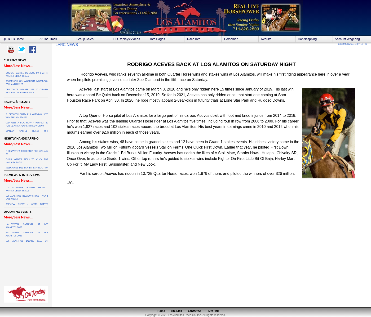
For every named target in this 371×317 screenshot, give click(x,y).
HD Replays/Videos (126, 39)
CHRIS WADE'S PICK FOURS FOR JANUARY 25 (27, 152)
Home (161, 310)
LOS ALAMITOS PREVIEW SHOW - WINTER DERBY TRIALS (27, 189)
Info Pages (157, 39)
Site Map (176, 310)
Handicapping (307, 39)
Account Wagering (347, 39)
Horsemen (231, 39)
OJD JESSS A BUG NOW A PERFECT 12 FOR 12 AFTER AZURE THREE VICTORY (27, 124)
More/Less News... (18, 65)
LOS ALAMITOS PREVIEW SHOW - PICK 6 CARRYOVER (27, 197)
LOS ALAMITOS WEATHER (26, 264)
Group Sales (84, 39)
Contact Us (195, 310)
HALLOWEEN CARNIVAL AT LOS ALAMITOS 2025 (27, 226)
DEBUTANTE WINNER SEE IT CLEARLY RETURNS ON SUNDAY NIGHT (27, 91)
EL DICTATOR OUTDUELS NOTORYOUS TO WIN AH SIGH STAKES (27, 116)
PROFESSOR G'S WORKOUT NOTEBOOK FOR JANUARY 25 (27, 83)
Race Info (193, 39)
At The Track (48, 39)
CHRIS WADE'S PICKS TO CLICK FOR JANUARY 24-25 (27, 161)
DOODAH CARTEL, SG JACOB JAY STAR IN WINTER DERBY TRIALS (27, 74)
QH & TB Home (13, 39)
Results (266, 39)
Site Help (214, 310)
